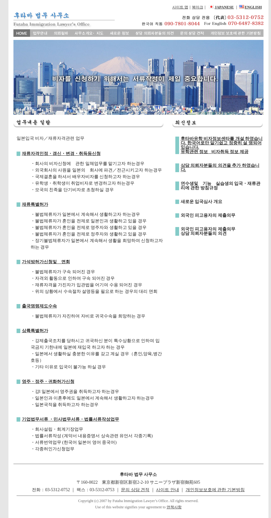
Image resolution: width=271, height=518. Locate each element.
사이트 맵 (180, 7)
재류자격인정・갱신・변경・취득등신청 (61, 153)
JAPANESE (224, 7)
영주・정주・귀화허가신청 (48, 381)
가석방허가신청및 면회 (46, 261)
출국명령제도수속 (39, 306)
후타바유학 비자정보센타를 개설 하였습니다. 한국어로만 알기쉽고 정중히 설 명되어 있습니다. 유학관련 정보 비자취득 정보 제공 (222, 145)
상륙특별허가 (35, 330)
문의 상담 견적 (135, 489)
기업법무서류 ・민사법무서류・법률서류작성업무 (70, 419)
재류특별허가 (35, 204)
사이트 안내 (167, 489)
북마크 (197, 7)
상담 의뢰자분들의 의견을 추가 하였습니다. (220, 167)
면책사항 (174, 507)
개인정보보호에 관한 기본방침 (215, 489)
